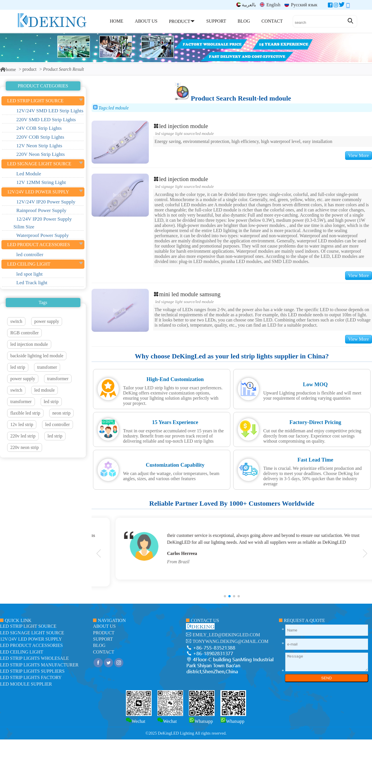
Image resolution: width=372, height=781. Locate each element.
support (103, 639)
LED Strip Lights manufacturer (39, 664)
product (30, 69)
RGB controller (24, 332)
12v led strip (21, 424)
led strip (17, 367)
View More (358, 155)
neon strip (61, 413)
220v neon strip (24, 447)
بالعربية (246, 4)
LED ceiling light (21, 651)
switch (16, 321)
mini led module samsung (186, 294)
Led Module (205, 133)
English (270, 4)
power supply (46, 321)
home (8, 69)
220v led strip (22, 435)
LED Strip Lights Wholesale (34, 658)
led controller (57, 424)
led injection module (29, 344)
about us (104, 626)
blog (99, 645)
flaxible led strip (25, 413)
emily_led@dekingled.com (226, 634)
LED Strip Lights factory (31, 677)
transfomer (47, 367)
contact (103, 651)
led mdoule (44, 390)
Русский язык (300, 4)
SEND (326, 678)
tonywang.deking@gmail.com (230, 641)
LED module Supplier (26, 684)
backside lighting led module (36, 355)
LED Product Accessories (31, 645)
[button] (225, 596)
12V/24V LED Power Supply (31, 639)
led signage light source (174, 133)
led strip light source (28, 626)
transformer (58, 378)
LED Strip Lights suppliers (32, 671)
